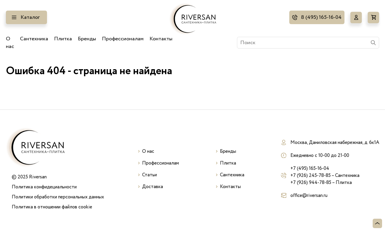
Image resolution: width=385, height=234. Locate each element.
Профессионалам (123, 39)
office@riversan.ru (308, 195)
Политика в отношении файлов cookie (52, 206)
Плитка (63, 39)
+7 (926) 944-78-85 (310, 182)
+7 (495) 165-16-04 (309, 168)
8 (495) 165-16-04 (321, 17)
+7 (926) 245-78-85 (310, 175)
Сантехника (34, 39)
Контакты (160, 39)
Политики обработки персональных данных (58, 196)
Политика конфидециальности (44, 186)
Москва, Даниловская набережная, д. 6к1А (334, 142)
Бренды (87, 39)
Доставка (152, 186)
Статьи (149, 174)
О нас (10, 42)
